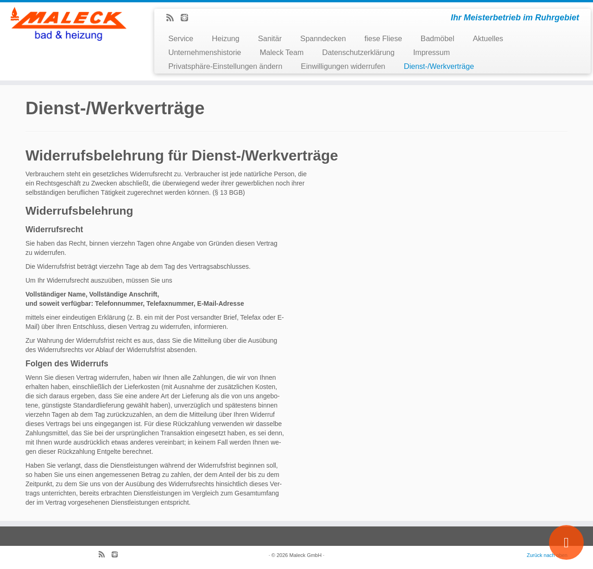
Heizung (225, 38)
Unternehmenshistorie (204, 52)
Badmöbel (437, 38)
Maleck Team (281, 52)
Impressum (431, 52)
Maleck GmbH (306, 555)
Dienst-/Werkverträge (439, 66)
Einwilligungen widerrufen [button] (343, 66)
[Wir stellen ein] (566, 542)
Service (180, 38)
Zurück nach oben (547, 555)
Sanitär (270, 38)
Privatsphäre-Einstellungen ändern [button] (225, 66)
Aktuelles (488, 38)
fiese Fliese (383, 38)
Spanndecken (323, 38)
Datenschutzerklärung (358, 52)
